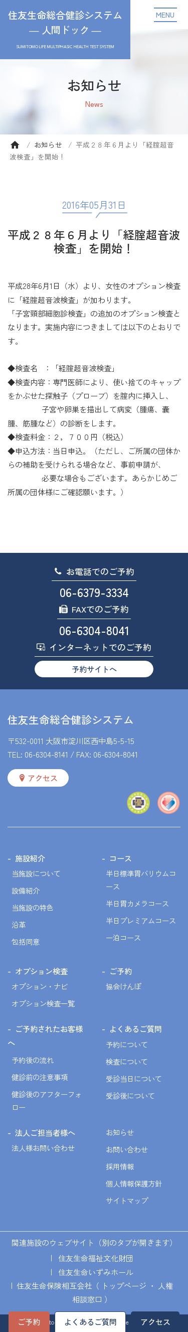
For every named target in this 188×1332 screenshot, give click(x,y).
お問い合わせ (127, 1149)
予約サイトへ (94, 668)
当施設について (36, 873)
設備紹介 (26, 890)
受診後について (130, 1095)
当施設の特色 (33, 907)
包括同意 (26, 941)
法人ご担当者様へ (45, 1132)
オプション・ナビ (40, 986)
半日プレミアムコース (141, 920)
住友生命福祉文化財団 (95, 1257)
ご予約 (29, 1321)
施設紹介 (30, 857)
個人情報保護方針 (134, 1183)
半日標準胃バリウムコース (141, 880)
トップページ (123, 1285)
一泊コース (123, 937)
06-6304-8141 (46, 754)
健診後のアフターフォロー (47, 1100)
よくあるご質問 (90, 1321)
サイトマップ (127, 1200)
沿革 (19, 924)
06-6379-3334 (94, 592)
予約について (127, 1044)
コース (120, 857)
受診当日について (134, 1078)
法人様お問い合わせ (43, 1147)
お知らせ (48, 144)
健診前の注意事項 (40, 1077)
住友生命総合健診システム (71, 719)
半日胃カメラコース (137, 903)
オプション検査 (41, 970)
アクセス (155, 1321)
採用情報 (120, 1166)
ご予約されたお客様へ (45, 1035)
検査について (127, 1061)
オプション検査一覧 (43, 1003)
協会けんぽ (123, 986)
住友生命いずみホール (95, 1271)
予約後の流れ (33, 1060)
